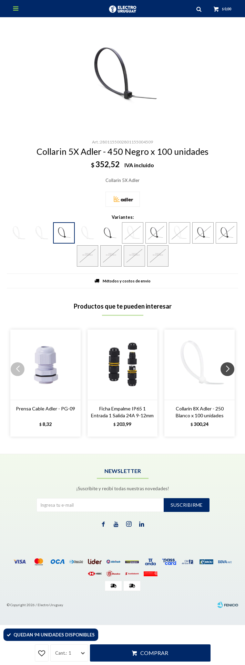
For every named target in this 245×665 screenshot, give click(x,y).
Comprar (154, 653)
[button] (230, 382)
